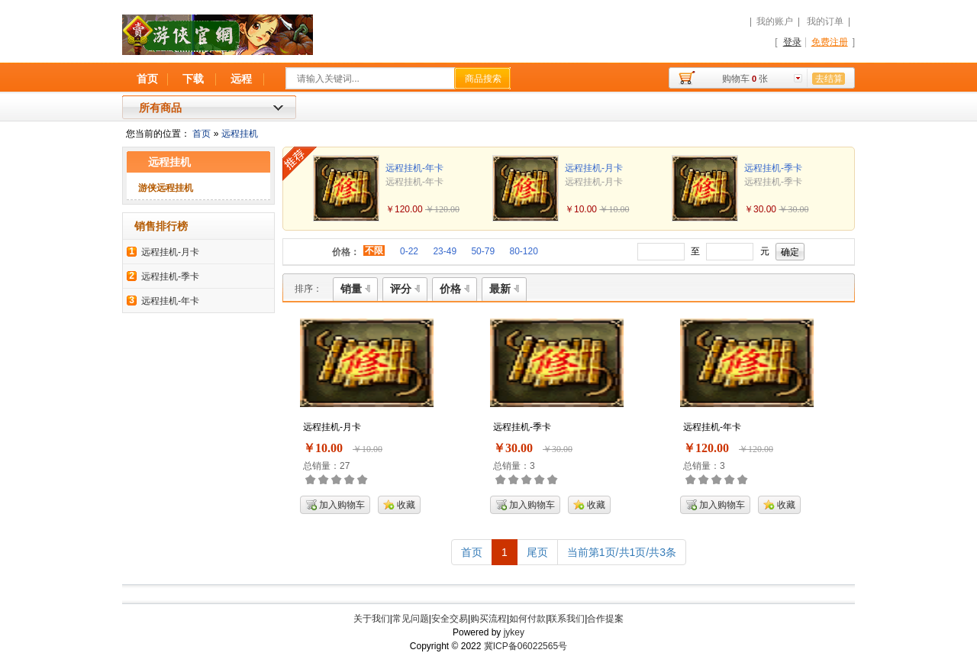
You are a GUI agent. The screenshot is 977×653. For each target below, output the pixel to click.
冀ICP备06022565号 (525, 646)
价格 (454, 289)
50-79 (483, 251)
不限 (374, 250)
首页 (147, 79)
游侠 (308, 42)
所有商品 (160, 108)
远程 (241, 79)
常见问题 (410, 618)
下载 (193, 79)
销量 (355, 289)
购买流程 (488, 618)
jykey (514, 632)
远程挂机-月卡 (170, 252)
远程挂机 (239, 133)
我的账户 (774, 21)
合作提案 (605, 618)
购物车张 (745, 78)
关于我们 (371, 618)
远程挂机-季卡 (170, 276)
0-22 (409, 251)
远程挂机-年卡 (170, 301)
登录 (792, 42)
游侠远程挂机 (165, 188)
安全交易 (449, 618)
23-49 (444, 251)
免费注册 (829, 42)
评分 (405, 289)
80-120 (523, 251)
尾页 (537, 552)
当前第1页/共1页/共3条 (621, 552)
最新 (504, 289)
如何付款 (527, 618)
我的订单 (825, 21)
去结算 (829, 78)
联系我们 (566, 618)
